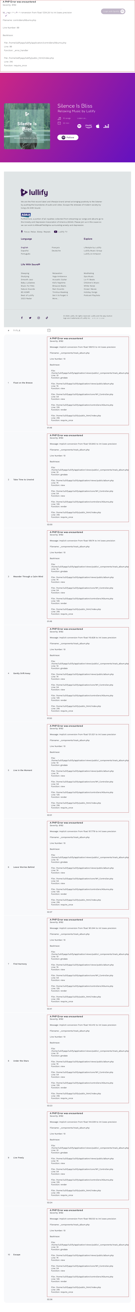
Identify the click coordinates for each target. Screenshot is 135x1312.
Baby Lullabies (28, 283)
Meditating (89, 273)
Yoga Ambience (59, 276)
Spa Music (89, 276)
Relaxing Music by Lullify (76, 111)
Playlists (37, 11)
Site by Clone (98, 318)
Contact (91, 11)
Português (25, 254)
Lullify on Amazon (92, 254)
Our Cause (78, 11)
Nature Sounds (28, 289)
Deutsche (56, 251)
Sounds (51, 11)
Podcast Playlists (92, 295)
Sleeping (25, 273)
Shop (63, 11)
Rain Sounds (58, 289)
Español (25, 251)
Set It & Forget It (60, 295)
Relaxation (57, 273)
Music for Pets (27, 286)
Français (56, 247)
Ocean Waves (90, 289)
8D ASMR (25, 292)
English (24, 247)
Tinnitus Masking (60, 292)
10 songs (64, 118)
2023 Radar (26, 298)
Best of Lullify (27, 295)
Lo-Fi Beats (89, 279)
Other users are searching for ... (54, 17)
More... (55, 298)
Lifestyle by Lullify (92, 247)
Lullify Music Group (93, 251)
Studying (25, 276)
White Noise (89, 286)
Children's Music (91, 283)
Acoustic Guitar (59, 279)
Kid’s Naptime (59, 283)
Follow (70, 137)
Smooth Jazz (27, 279)
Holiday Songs (90, 292)
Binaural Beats (59, 286)
